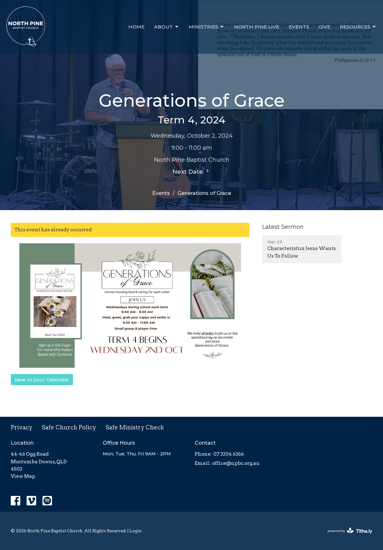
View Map (23, 476)
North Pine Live (256, 27)
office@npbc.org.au (235, 463)
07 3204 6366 (228, 454)
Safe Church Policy (69, 427)
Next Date (191, 171)
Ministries (206, 27)
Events (299, 27)
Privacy (21, 427)
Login (135, 530)
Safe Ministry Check (135, 427)
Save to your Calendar (42, 380)
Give (324, 27)
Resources (358, 27)
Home (136, 27)
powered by (350, 531)
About (166, 27)
